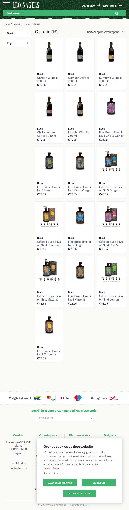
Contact (19, 435)
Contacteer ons (18, 468)
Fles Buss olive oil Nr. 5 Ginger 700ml (79, 245)
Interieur (17, 23)
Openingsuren (49, 435)
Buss (40, 74)
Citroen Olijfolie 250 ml (47, 79)
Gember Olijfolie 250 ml (79, 79)
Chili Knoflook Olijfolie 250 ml (47, 134)
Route (19, 454)
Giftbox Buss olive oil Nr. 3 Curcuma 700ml (49, 245)
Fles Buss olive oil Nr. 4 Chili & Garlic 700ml (111, 136)
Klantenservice (79, 435)
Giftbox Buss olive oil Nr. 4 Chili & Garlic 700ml (111, 245)
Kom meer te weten (53, 473)
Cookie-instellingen (79, 493)
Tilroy (85, 504)
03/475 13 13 (19, 463)
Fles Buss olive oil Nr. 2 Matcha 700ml (79, 299)
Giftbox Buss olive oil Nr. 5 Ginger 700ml (111, 190)
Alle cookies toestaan (60, 483)
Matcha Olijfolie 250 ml (78, 134)
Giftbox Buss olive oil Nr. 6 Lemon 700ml (111, 299)
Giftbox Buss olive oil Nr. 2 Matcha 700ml (49, 299)
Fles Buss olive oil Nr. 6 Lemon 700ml (48, 190)
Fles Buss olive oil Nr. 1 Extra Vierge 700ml (79, 190)
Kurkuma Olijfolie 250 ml (110, 79)
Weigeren (99, 482)
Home (7, 23)
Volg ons (110, 435)
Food (27, 23)
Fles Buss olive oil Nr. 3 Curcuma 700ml (48, 354)
